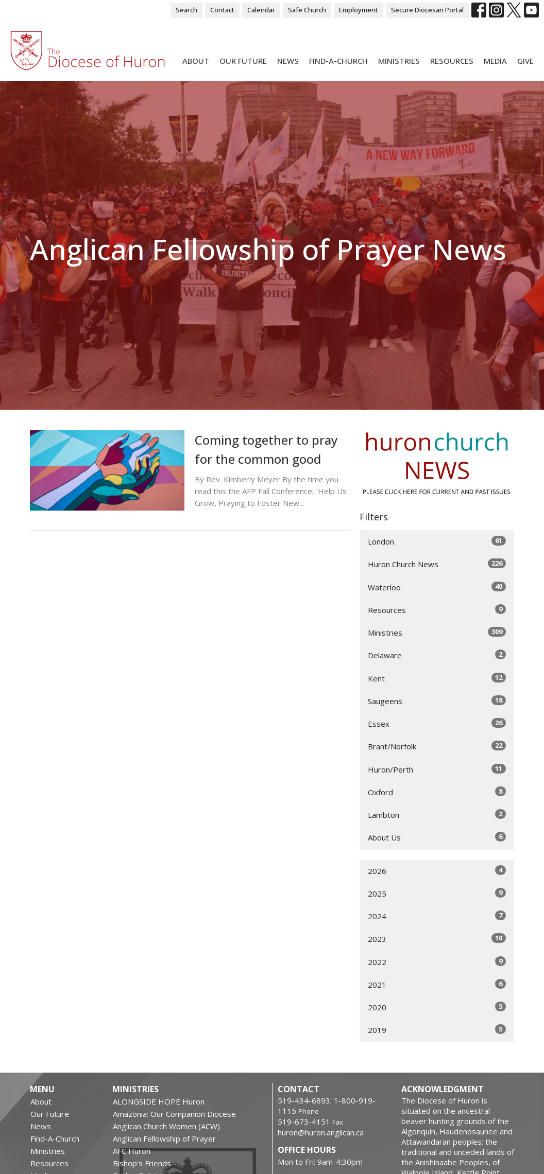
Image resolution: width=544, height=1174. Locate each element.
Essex (437, 723)
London (437, 541)
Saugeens (437, 700)
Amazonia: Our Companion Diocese (174, 1114)
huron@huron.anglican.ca (321, 1132)
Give (525, 61)
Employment (358, 9)
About (195, 61)
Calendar (261, 9)
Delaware (437, 655)
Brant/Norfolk (437, 746)
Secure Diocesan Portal (427, 9)
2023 (437, 938)
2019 (437, 1029)
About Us (437, 837)
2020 (437, 1007)
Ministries (399, 61)
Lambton (437, 814)
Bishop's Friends (142, 1163)
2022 (437, 961)
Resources (451, 61)
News (288, 61)
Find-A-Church (338, 61)
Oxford (437, 791)
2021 (437, 984)
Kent (437, 678)
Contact (222, 9)
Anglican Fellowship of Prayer (164, 1138)
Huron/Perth (437, 769)
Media (495, 61)
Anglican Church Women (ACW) (166, 1126)
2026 (437, 870)
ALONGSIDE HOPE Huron (159, 1101)
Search (186, 9)
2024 (437, 915)
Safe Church (307, 9)
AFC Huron (131, 1151)
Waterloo (437, 587)
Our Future (243, 61)
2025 (437, 893)
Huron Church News (437, 563)
